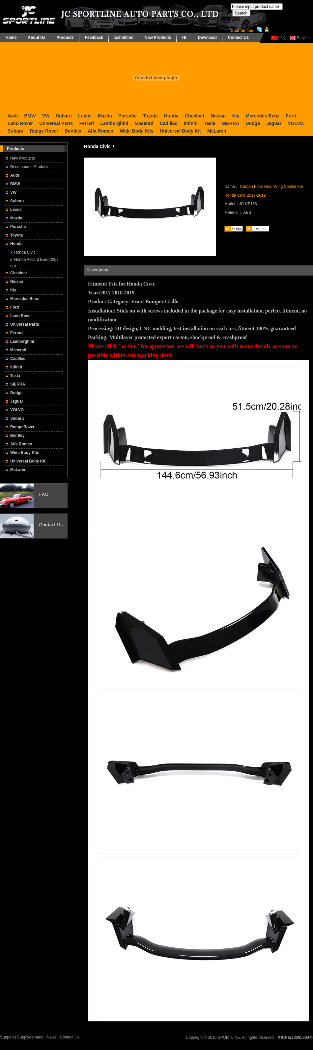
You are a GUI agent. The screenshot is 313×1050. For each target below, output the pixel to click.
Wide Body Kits (137, 131)
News (52, 1037)
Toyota (150, 115)
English (303, 38)
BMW (30, 115)
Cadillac (169, 123)
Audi (13, 115)
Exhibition (123, 37)
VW (46, 115)
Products (65, 37)
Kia (236, 115)
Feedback (94, 37)
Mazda (105, 115)
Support (7, 1037)
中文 (282, 38)
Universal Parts (56, 123)
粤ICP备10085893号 (295, 1037)
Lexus (84, 115)
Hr (184, 37)
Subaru (64, 115)
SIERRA (230, 123)
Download (207, 37)
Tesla (209, 123)
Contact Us (238, 37)
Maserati (143, 123)
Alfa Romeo (100, 131)
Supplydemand (30, 1037)
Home (11, 37)
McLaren (216, 131)
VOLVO (296, 123)
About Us (36, 37)
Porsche (127, 115)
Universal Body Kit (180, 131)
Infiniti (191, 123)
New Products (158, 37)
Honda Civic (25, 252)
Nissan (218, 115)
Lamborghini (114, 123)
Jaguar (273, 123)
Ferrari (86, 123)
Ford (291, 115)
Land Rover (20, 123)
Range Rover (44, 131)
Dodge (252, 123)
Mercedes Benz (262, 115)
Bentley (73, 131)
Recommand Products (29, 166)
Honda (171, 115)
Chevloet (194, 115)
